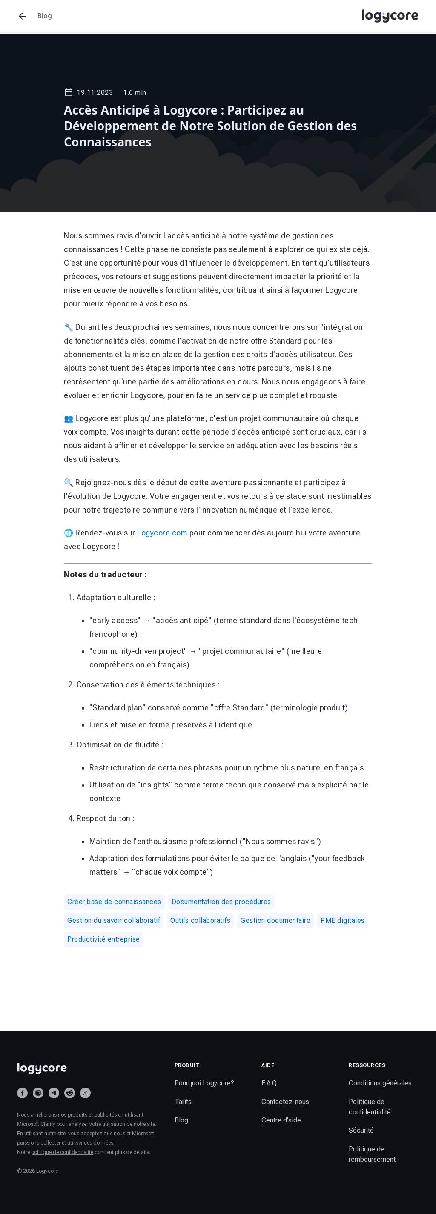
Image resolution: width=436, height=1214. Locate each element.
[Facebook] (22, 1093)
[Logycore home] (87, 1068)
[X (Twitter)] (85, 1093)
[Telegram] (54, 1093)
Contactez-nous (285, 1102)
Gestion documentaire (275, 920)
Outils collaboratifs (200, 920)
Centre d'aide (281, 1120)
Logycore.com (162, 532)
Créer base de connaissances (114, 902)
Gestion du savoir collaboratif (113, 920)
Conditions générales (380, 1083)
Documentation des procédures (221, 902)
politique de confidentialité (62, 1152)
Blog (181, 1120)
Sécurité (361, 1130)
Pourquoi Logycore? (204, 1083)
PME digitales (343, 920)
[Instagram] (38, 1093)
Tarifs (183, 1102)
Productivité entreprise (103, 939)
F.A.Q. (269, 1083)
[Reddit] (69, 1093)
